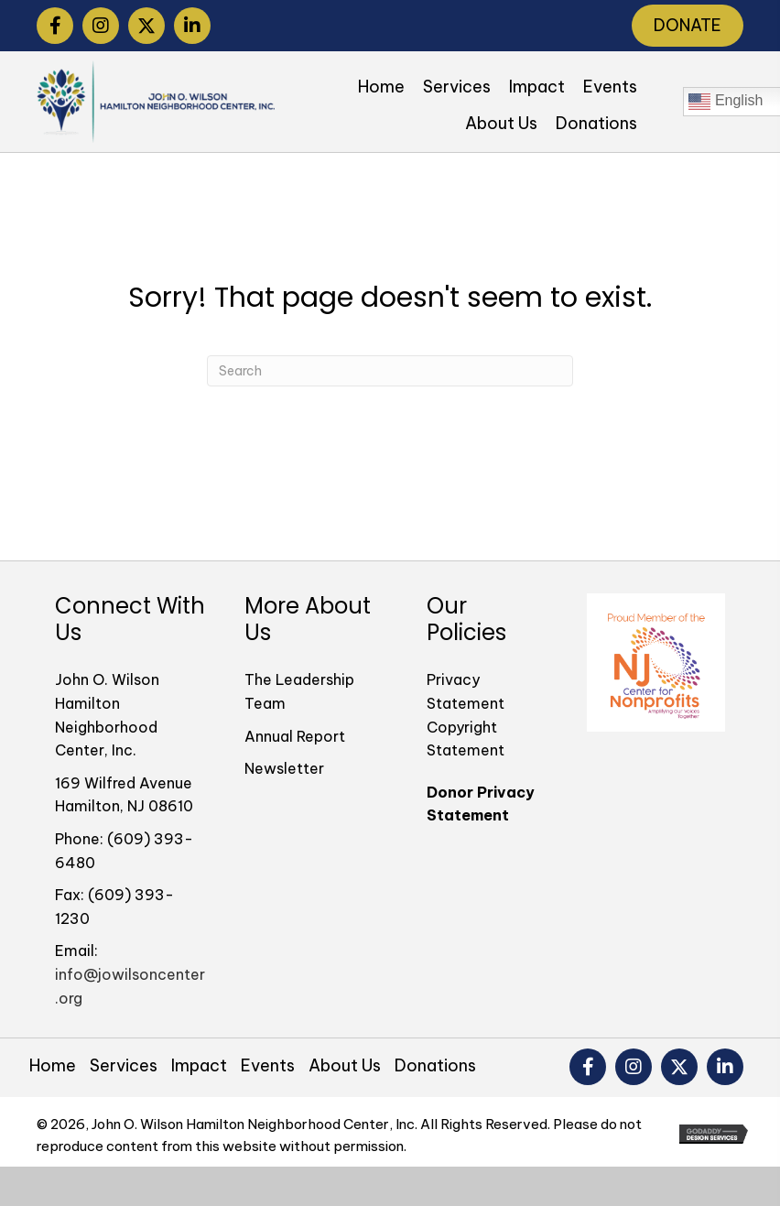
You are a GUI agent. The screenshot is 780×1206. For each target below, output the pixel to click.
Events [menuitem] (268, 1065)
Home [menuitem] (52, 1065)
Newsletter (284, 768)
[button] (55, 25)
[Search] (390, 370)
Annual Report (294, 736)
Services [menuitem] (123, 1065)
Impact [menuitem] (199, 1065)
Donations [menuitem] (435, 1065)
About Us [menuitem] (345, 1065)
